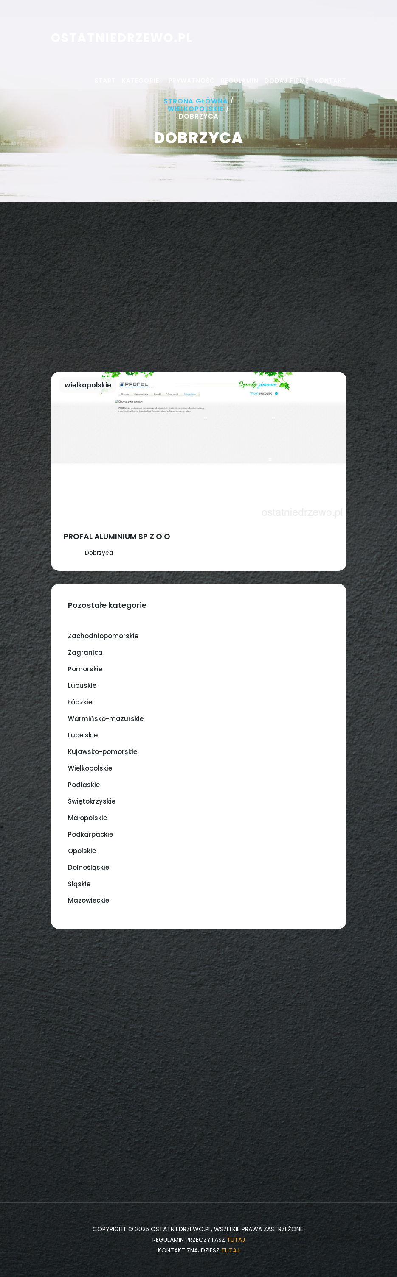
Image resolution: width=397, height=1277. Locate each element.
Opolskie (82, 850)
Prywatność (192, 80)
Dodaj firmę (287, 80)
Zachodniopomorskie (103, 636)
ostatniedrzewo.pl (122, 38)
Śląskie (79, 883)
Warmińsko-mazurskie (106, 718)
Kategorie (140, 80)
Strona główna (195, 101)
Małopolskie (87, 817)
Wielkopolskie (196, 108)
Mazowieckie (88, 900)
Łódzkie (80, 702)
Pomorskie (85, 669)
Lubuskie (82, 685)
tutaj (236, 1239)
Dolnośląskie (88, 867)
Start (105, 80)
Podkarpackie (90, 834)
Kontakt (330, 80)
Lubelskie (83, 735)
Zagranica (85, 652)
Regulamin (240, 80)
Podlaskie (84, 784)
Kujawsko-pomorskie (102, 751)
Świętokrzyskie (91, 801)
